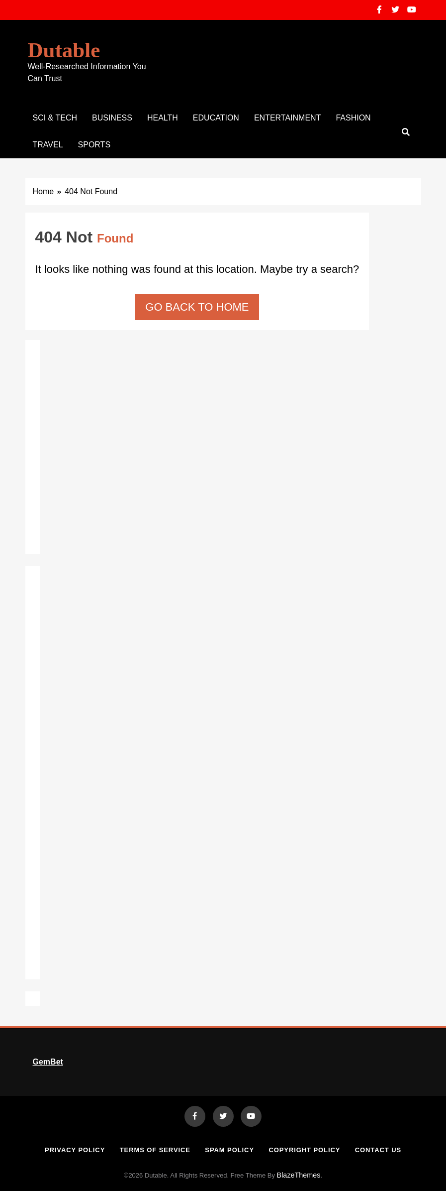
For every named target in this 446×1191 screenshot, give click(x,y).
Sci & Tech (55, 118)
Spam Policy (229, 1150)
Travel (48, 144)
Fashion (353, 118)
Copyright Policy (304, 1150)
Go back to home (197, 307)
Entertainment (287, 118)
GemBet (48, 1062)
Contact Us (378, 1150)
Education (216, 118)
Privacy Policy (75, 1150)
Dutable (64, 50)
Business (112, 118)
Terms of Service (155, 1150)
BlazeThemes (299, 1175)
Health (162, 118)
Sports (94, 144)
